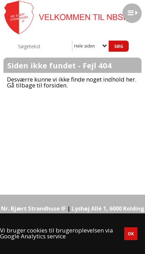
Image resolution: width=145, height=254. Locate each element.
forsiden (55, 85)
